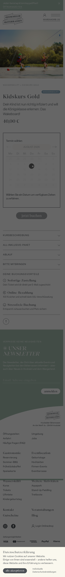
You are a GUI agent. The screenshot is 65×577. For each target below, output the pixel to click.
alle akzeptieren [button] (15, 570)
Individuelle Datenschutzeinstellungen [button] (44, 570)
